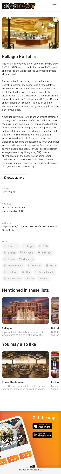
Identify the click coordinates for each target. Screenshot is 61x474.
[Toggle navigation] (54, 6)
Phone (5, 188)
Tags (4, 241)
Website (6, 223)
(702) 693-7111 (9, 192)
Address (7, 204)
